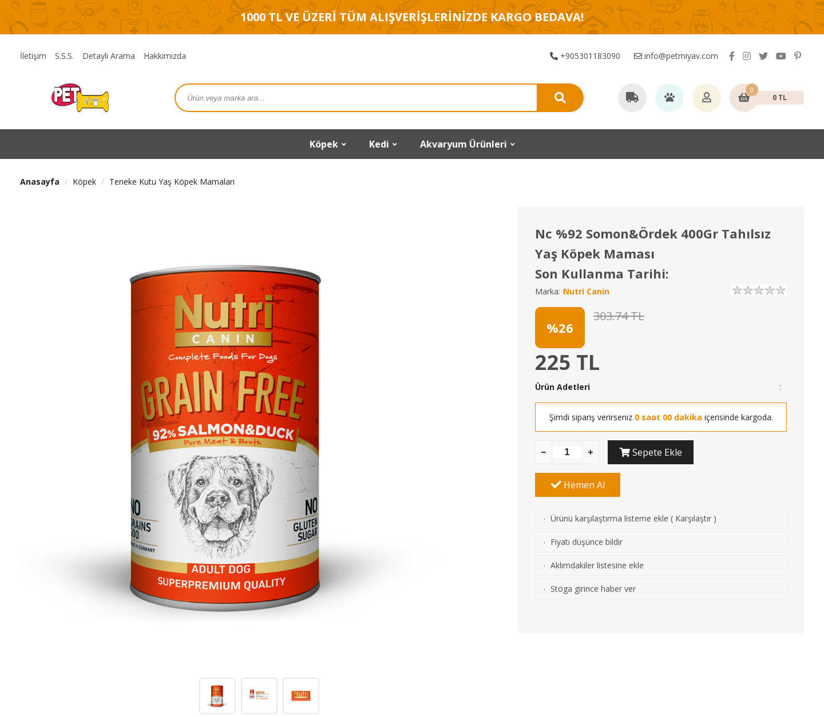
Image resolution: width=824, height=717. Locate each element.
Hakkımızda (165, 55)
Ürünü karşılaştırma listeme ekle (609, 485)
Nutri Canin (586, 291)
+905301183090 (585, 55)
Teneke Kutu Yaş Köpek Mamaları (172, 181)
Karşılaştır (693, 485)
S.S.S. (64, 55)
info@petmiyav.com (676, 55)
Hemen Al (744, 452)
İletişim (33, 55)
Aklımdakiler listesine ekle (597, 532)
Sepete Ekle (650, 452)
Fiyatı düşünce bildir (586, 509)
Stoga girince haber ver (593, 556)
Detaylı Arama (108, 55)
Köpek (84, 181)
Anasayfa (40, 181)
